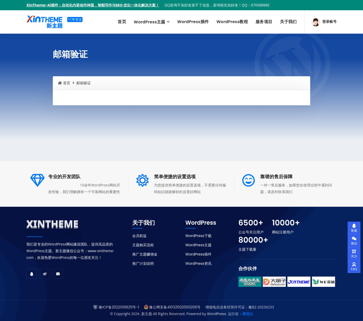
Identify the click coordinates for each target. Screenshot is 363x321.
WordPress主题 (150, 22)
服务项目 (264, 22)
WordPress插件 (193, 22)
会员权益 (139, 235)
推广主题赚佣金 (144, 254)
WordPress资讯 (198, 263)
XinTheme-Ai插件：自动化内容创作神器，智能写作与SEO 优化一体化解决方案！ (92, 5)
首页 (122, 22)
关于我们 (288, 22)
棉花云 (247, 313)
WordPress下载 (198, 235)
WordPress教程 (232, 22)
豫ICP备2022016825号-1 (119, 307)
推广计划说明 (143, 263)
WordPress (216, 313)
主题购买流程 (143, 245)
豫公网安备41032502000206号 (174, 307)
